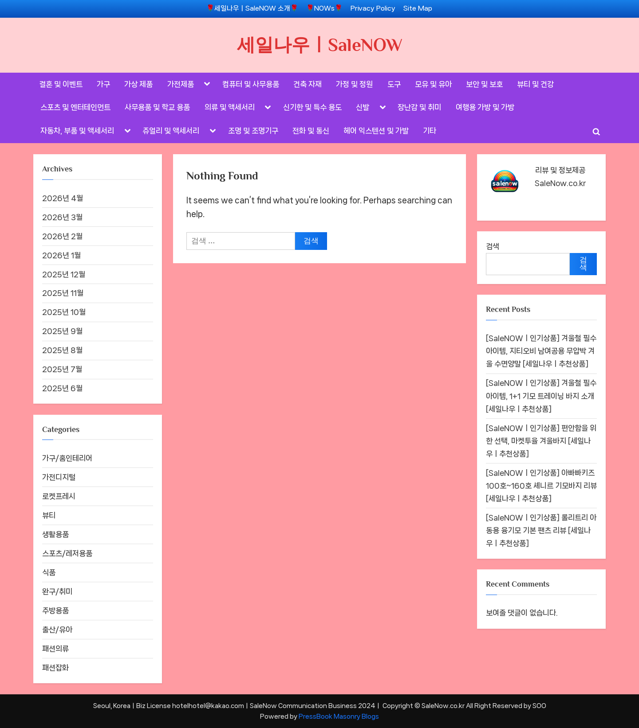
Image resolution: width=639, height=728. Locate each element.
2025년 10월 (64, 312)
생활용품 (55, 534)
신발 (362, 107)
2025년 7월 (62, 369)
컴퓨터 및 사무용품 (250, 84)
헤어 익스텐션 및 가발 (376, 131)
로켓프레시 (58, 496)
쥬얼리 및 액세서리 (170, 131)
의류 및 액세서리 (230, 107)
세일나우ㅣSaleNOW (319, 45)
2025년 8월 (62, 350)
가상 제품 (138, 84)
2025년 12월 (63, 274)
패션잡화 (55, 668)
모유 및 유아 (433, 84)
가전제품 (180, 84)
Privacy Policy (373, 8)
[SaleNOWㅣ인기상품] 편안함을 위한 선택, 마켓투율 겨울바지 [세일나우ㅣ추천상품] (541, 441)
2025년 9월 (62, 331)
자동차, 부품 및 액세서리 (77, 131)
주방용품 (55, 611)
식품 (48, 572)
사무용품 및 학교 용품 (157, 107)
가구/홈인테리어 (67, 458)
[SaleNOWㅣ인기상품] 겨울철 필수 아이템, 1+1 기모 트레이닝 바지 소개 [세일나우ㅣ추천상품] (541, 396)
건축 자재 (307, 84)
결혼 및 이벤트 (61, 84)
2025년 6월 (62, 388)
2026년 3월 (62, 217)
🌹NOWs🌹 (324, 8)
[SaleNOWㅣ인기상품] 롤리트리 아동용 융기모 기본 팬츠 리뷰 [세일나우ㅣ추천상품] (541, 530)
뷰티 (48, 515)
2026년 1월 (61, 255)
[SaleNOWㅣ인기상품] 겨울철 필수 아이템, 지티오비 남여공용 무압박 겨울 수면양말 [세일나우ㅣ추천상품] (541, 351)
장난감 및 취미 (419, 107)
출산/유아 (57, 630)
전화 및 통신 (310, 131)
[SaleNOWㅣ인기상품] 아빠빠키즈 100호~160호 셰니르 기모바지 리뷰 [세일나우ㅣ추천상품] (541, 485)
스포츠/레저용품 (67, 553)
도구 (394, 84)
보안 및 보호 (484, 84)
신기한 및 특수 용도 (312, 107)
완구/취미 (57, 592)
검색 (492, 246)
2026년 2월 (62, 236)
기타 (429, 131)
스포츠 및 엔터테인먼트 (75, 107)
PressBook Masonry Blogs (339, 716)
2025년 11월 (62, 293)
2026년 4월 (62, 198)
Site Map (417, 8)
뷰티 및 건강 (535, 84)
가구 (103, 84)
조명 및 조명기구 (253, 131)
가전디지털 (58, 477)
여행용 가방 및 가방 (485, 107)
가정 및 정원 (354, 84)
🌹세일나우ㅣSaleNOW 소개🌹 (252, 8)
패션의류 (55, 649)
